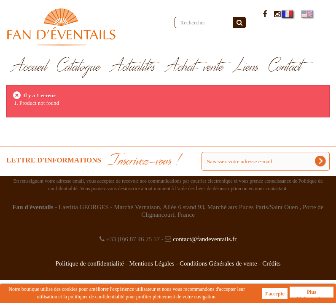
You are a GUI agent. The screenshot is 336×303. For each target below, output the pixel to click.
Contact (285, 67)
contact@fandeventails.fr (205, 239)
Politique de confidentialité (89, 263)
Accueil (29, 67)
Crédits (271, 263)
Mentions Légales (151, 263)
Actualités (133, 67)
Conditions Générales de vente (218, 263)
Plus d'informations (312, 293)
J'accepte (275, 294)
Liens (246, 67)
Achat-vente (194, 67)
